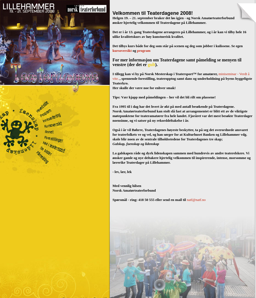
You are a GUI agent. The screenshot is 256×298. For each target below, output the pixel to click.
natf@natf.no (196, 200)
